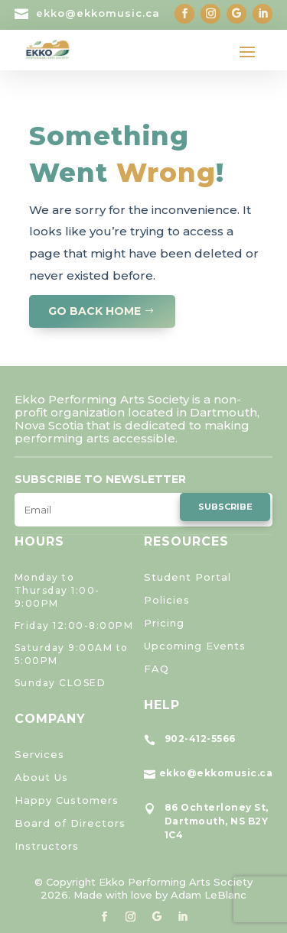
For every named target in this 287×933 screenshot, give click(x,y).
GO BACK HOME (94, 311)
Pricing (164, 623)
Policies (167, 600)
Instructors (47, 846)
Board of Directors (70, 823)
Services (39, 754)
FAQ (156, 668)
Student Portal (187, 577)
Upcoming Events (195, 646)
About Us (41, 777)
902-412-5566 (200, 738)
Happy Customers (67, 800)
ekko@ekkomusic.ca (98, 13)
